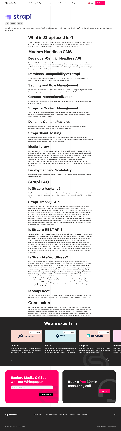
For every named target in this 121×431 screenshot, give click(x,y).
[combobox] (90, 3)
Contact (80, 3)
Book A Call (100, 3)
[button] (108, 360)
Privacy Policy (112, 426)
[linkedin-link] (115, 415)
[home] (11, 3)
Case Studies (58, 3)
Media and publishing (35, 3)
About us (67, 3)
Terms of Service (101, 426)
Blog (73, 3)
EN (90, 3)
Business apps (48, 3)
